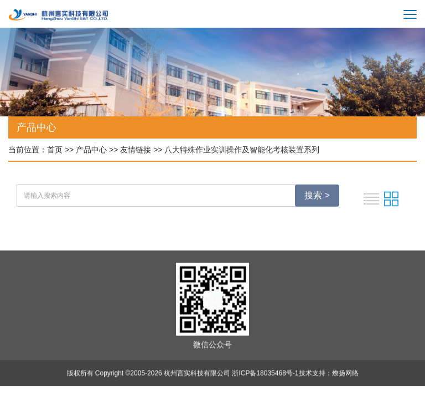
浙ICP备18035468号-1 (265, 374)
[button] (403, 119)
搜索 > (317, 196)
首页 (55, 149)
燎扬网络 (345, 374)
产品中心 (91, 149)
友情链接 (135, 149)
